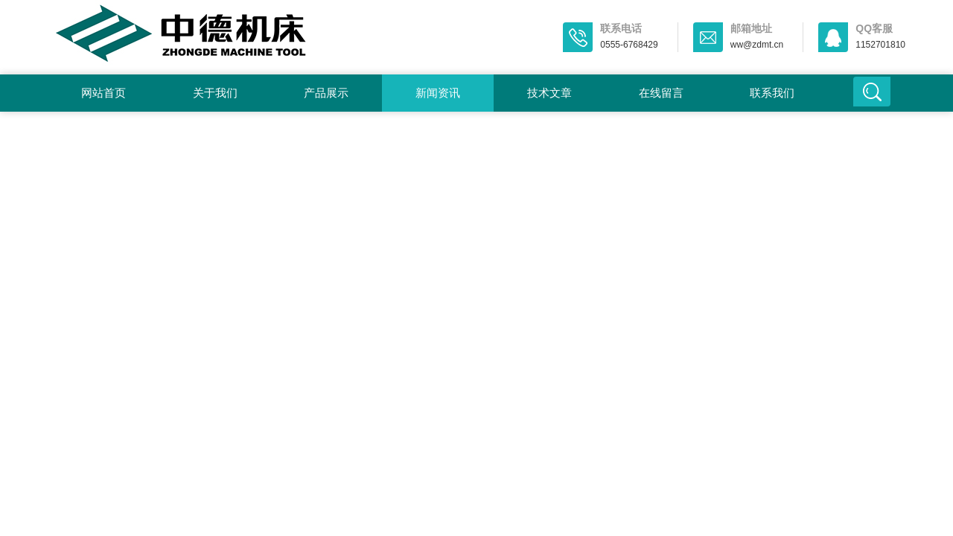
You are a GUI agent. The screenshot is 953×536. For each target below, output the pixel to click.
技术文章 (549, 92)
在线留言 (661, 92)
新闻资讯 (437, 92)
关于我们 (215, 92)
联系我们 (772, 92)
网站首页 (103, 92)
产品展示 (326, 92)
